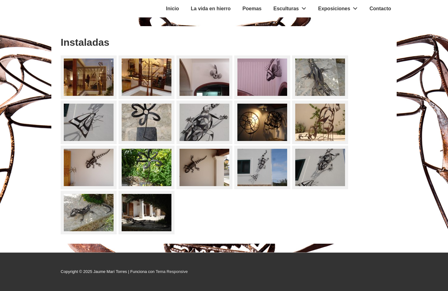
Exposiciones (339, 7)
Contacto (380, 8)
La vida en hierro (211, 8)
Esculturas (291, 7)
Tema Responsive (172, 271)
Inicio (172, 8)
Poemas (251, 8)
